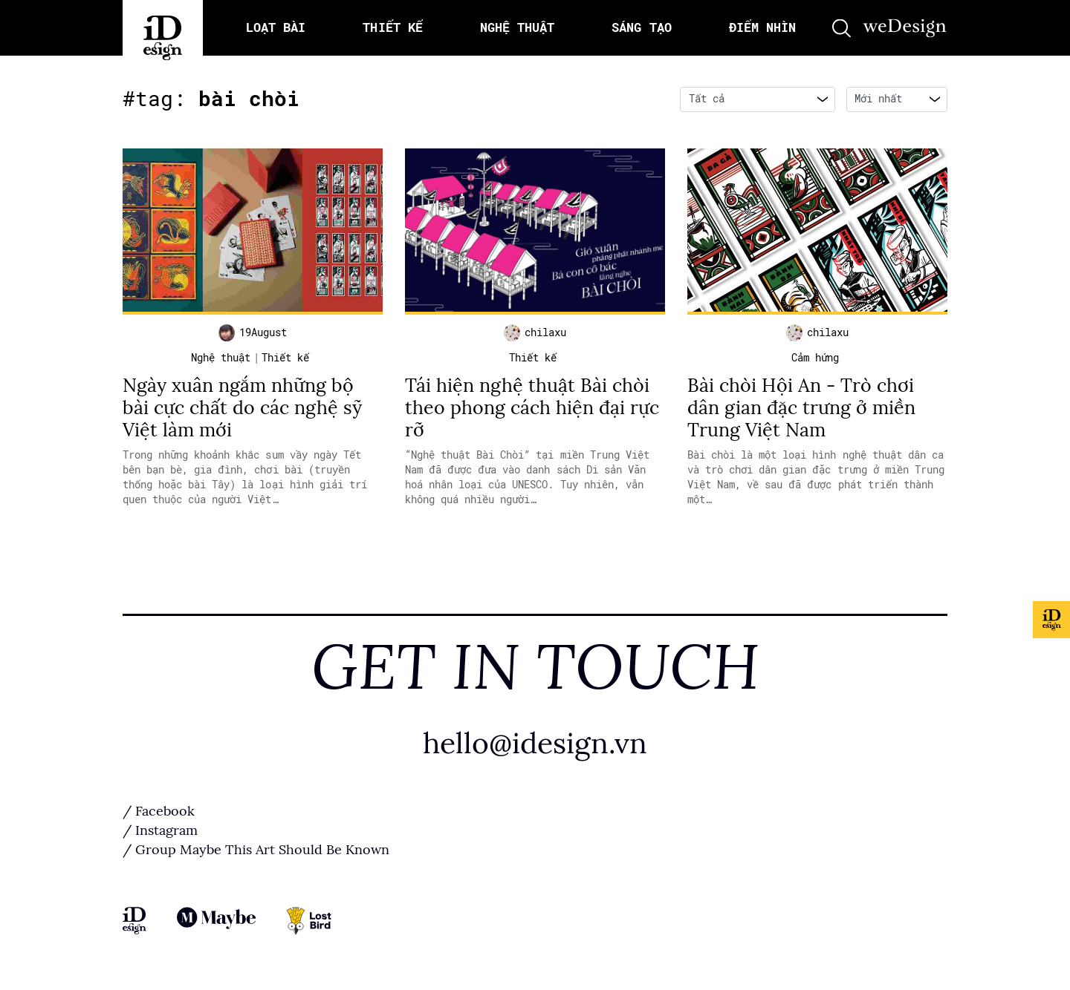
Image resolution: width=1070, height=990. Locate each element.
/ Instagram (160, 830)
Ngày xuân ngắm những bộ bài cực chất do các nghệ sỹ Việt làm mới (242, 408)
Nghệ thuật (220, 358)
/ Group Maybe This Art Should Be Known (256, 850)
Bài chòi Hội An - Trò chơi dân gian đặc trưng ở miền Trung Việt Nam (801, 408)
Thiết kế (285, 358)
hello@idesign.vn (535, 743)
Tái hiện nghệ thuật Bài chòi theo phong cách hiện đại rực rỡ (532, 408)
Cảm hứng (815, 358)
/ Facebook (159, 811)
